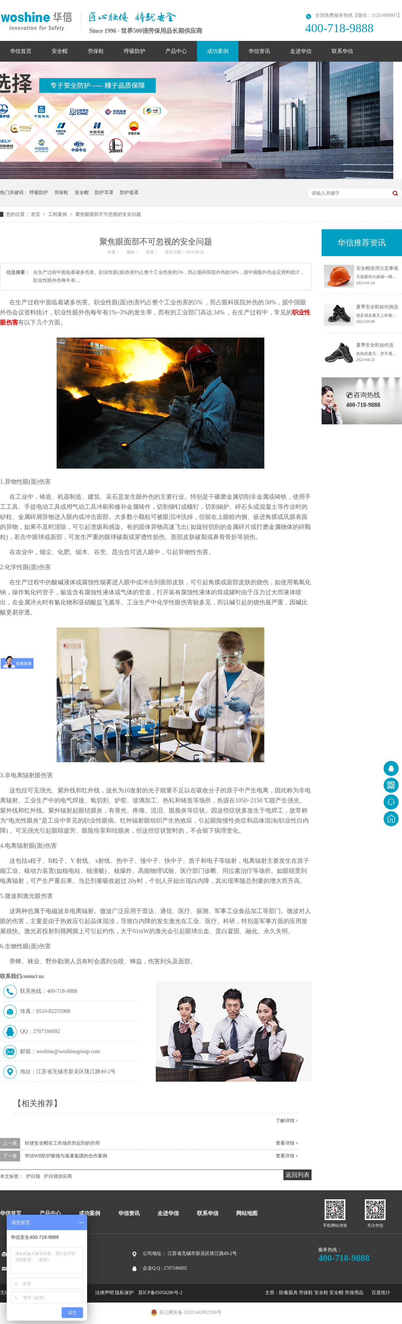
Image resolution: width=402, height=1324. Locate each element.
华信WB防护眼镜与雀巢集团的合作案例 (66, 1155)
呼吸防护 (134, 51)
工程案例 (58, 214)
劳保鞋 (96, 51)
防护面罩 (129, 192)
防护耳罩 (104, 192)
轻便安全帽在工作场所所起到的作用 (62, 1143)
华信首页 (20, 51)
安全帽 (60, 51)
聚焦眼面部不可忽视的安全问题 (108, 214)
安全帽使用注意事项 (377, 268)
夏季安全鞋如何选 (375, 345)
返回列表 (297, 1174)
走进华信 (301, 51)
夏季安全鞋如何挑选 (377, 306)
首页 (36, 214)
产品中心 (176, 51)
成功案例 (217, 51)
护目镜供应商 (58, 1176)
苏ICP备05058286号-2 (160, 1292)
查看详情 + (287, 1143)
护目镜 (33, 1176)
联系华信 (342, 51)
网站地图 (247, 1213)
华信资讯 (259, 51)
